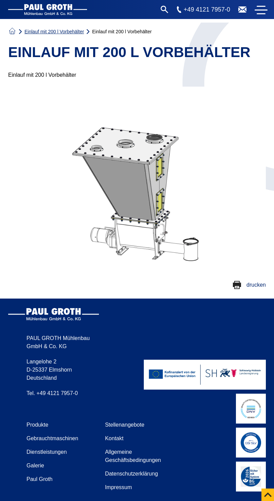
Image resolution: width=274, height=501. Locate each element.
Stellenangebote (124, 425)
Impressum (118, 487)
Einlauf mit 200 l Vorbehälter (54, 31)
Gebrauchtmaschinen (52, 438)
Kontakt (114, 438)
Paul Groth (39, 479)
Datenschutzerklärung (131, 474)
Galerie (35, 465)
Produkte (37, 425)
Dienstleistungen (47, 452)
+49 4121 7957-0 (207, 9)
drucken (256, 285)
